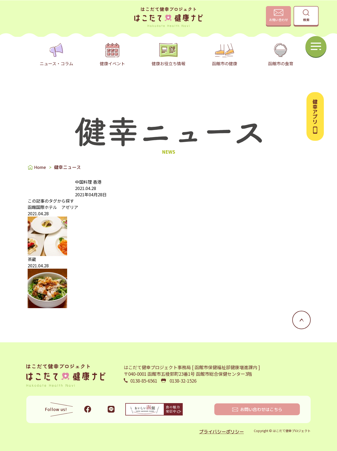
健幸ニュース (67, 167)
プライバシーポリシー (221, 432)
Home (40, 167)
